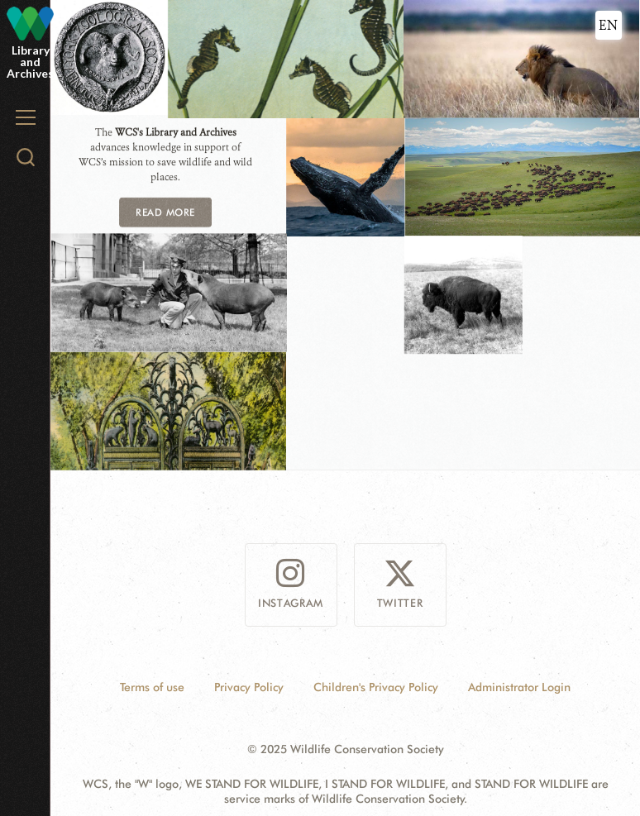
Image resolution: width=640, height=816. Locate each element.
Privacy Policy (249, 687)
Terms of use (152, 687)
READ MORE (165, 211)
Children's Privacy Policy (375, 687)
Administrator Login (519, 687)
